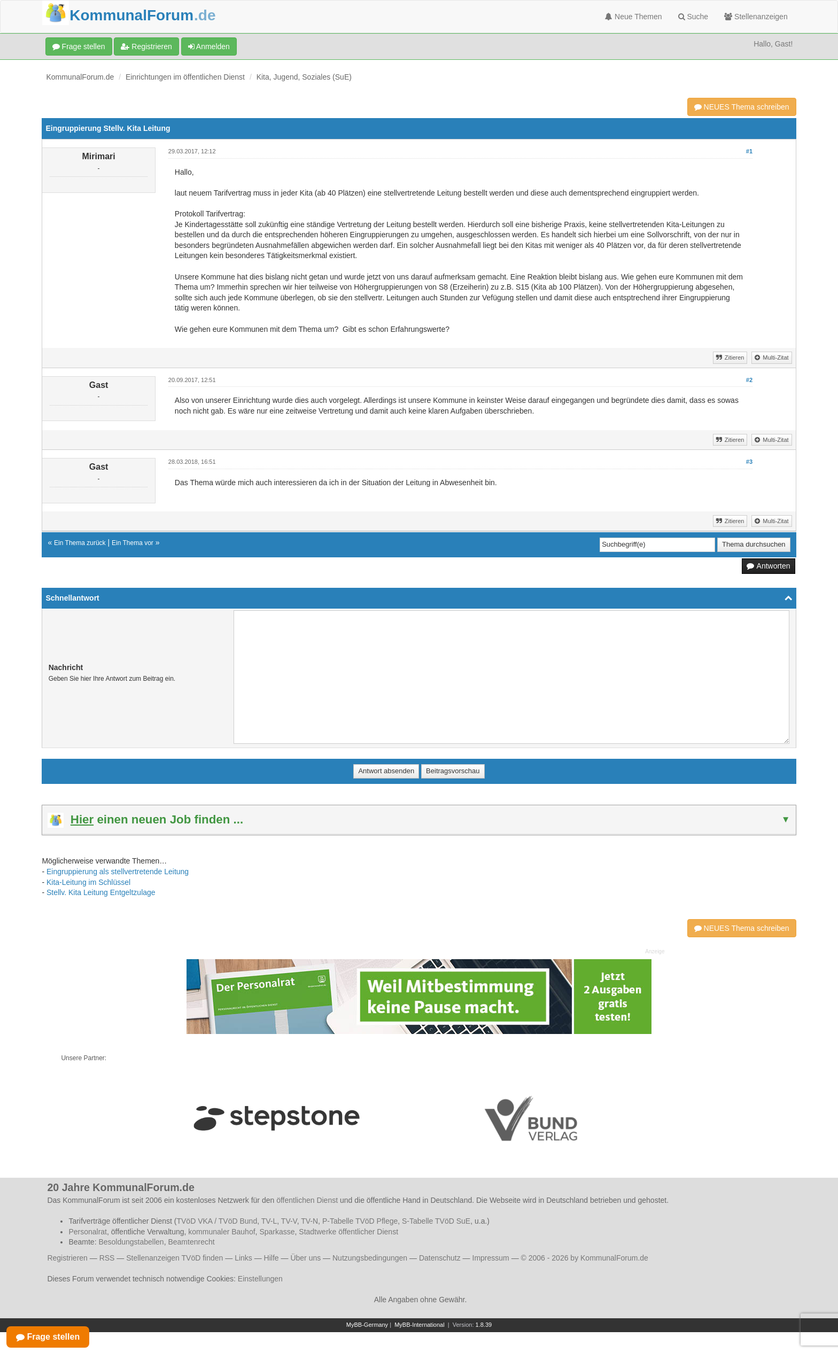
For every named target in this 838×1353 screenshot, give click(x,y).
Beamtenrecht (191, 1242)
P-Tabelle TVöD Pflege (360, 1221)
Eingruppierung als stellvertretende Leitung (117, 871)
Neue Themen (633, 16)
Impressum (490, 1258)
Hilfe (271, 1258)
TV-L (269, 1221)
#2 (749, 380)
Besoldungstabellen (131, 1242)
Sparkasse (276, 1231)
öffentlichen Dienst (307, 1200)
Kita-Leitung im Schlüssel (88, 882)
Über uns (305, 1258)
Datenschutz (440, 1258)
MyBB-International (419, 1324)
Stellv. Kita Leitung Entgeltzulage (101, 892)
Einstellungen (260, 1278)
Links (243, 1258)
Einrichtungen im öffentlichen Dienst (185, 77)
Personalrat (87, 1231)
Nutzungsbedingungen (369, 1258)
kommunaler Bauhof (221, 1231)
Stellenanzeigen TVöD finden (174, 1258)
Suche (693, 16)
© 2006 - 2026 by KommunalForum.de (584, 1258)
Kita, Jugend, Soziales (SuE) (304, 77)
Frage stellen (78, 46)
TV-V (289, 1221)
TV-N (309, 1221)
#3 (749, 461)
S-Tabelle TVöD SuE (436, 1221)
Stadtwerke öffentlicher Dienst (348, 1231)
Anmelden (209, 46)
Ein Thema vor (132, 543)
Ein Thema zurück (80, 543)
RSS (107, 1258)
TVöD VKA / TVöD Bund (216, 1221)
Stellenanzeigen (756, 16)
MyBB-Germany (367, 1324)
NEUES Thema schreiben (741, 107)
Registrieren (146, 46)
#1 (749, 151)
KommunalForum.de (80, 77)
